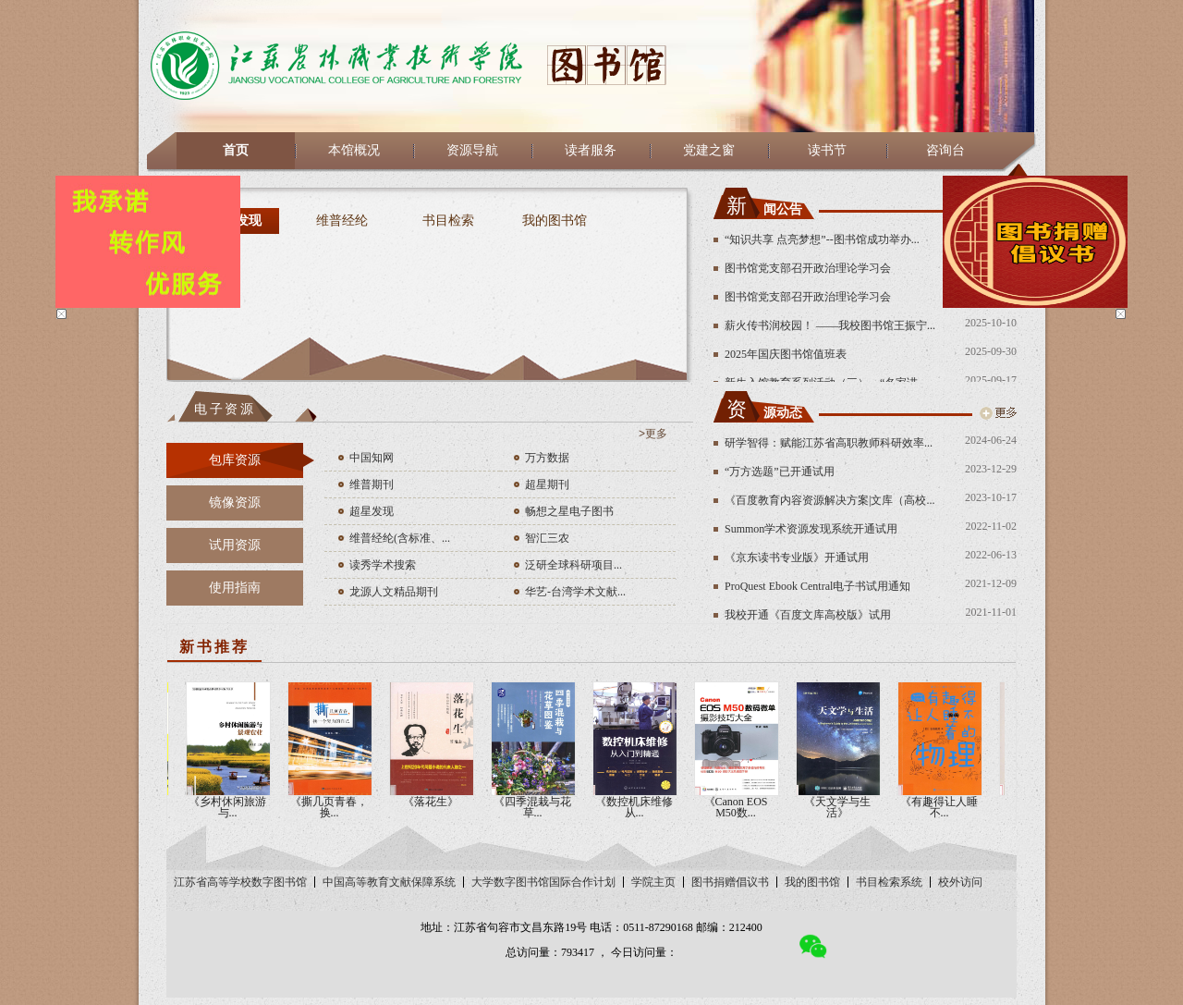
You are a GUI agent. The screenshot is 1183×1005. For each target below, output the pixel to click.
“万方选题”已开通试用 (780, 471)
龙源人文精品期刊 (393, 591)
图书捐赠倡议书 (730, 882)
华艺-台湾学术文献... (575, 591)
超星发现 (371, 511)
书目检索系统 (889, 882)
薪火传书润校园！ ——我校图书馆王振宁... (830, 325)
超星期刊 (547, 484)
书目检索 (448, 220)
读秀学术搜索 (382, 564)
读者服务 (590, 150)
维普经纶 (342, 220)
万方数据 (547, 457)
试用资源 (235, 545)
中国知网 (371, 457)
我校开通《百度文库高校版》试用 (808, 614)
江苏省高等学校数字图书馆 (240, 882)
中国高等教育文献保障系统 (389, 882)
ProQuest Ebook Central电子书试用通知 (817, 586)
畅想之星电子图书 (569, 511)
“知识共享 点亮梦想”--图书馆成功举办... (822, 239)
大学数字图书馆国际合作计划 (543, 882)
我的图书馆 (554, 220)
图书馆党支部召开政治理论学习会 (808, 268)
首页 (236, 150)
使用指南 (235, 587)
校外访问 (960, 882)
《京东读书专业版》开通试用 (797, 557)
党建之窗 (709, 150)
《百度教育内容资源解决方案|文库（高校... (829, 500)
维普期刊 (371, 484)
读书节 (827, 150)
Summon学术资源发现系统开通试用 (811, 528)
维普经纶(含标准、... (399, 538)
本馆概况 (354, 150)
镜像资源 (235, 502)
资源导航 (472, 150)
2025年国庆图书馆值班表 (786, 354)
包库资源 (235, 460)
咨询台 (945, 150)
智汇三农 (547, 538)
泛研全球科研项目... (573, 564)
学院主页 (653, 882)
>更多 (653, 433)
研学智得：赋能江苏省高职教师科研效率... (829, 442)
